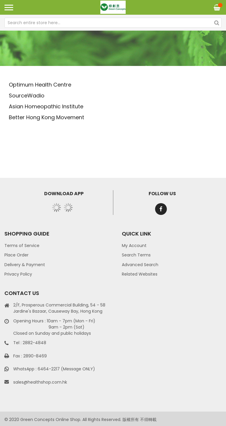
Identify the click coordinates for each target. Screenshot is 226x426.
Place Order (16, 255)
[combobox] (113, 23)
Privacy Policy (18, 274)
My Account (134, 245)
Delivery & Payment (24, 265)
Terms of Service (21, 245)
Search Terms (136, 255)
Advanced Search (140, 265)
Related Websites (139, 274)
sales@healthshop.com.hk (40, 382)
